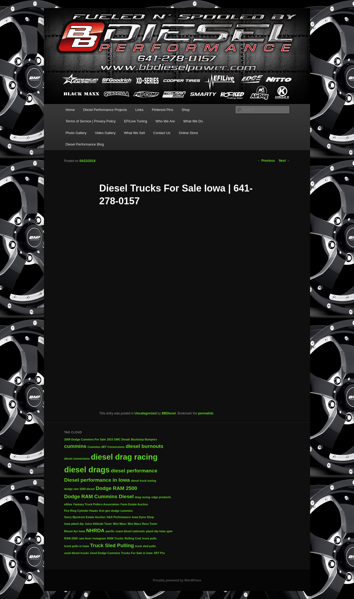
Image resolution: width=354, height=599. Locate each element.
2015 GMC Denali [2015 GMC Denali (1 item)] (118, 439)
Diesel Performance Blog (84, 144)
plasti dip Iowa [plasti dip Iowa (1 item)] (155, 531)
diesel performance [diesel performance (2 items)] (134, 470)
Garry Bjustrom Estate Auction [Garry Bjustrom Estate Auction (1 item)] (84, 517)
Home (70, 110)
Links (139, 110)
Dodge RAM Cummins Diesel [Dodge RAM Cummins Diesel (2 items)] (99, 496)
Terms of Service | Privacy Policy (90, 121)
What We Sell (134, 133)
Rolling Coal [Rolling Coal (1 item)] (133, 538)
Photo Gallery (76, 133)
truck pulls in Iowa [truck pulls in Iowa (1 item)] (76, 546)
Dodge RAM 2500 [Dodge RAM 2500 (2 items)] (116, 488)
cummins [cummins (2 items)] (75, 446)
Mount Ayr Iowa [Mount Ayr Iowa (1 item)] (74, 531)
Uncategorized (146, 413)
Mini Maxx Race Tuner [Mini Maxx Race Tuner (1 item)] (142, 523)
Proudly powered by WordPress (177, 580)
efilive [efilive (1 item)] (68, 504)
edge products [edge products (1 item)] (161, 497)
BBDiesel (169, 413)
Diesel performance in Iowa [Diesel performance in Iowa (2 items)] (97, 480)
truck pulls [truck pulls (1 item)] (149, 538)
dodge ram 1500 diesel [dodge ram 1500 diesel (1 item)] (79, 488)
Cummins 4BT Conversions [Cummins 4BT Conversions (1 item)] (106, 446)
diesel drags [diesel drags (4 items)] (87, 469)
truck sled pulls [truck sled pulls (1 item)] (145, 546)
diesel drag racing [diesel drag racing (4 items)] (124, 456)
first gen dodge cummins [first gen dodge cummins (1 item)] (116, 510)
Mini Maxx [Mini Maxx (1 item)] (120, 523)
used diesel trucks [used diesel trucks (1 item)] (76, 553)
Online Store (188, 133)
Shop (186, 110)
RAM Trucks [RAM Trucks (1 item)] (115, 538)
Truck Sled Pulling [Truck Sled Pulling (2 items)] (112, 545)
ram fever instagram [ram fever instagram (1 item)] (92, 538)
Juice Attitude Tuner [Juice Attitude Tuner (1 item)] (98, 523)
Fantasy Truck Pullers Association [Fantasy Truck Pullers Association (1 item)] (96, 504)
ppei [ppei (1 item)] (169, 531)
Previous (266, 161)
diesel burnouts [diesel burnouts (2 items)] (144, 446)
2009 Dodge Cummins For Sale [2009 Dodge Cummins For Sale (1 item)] (85, 439)
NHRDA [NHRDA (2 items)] (95, 530)
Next (284, 161)
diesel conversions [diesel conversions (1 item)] (77, 458)
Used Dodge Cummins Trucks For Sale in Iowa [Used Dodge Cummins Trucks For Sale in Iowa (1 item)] (121, 553)
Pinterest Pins (162, 110)
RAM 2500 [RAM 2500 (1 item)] (71, 538)
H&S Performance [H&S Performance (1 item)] (119, 517)
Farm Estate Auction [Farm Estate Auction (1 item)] (134, 504)
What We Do (193, 121)
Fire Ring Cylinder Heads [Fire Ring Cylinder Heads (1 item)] (81, 510)
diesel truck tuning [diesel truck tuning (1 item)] (143, 480)
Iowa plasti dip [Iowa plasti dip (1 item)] (74, 523)
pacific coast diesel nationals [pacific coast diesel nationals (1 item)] (125, 531)
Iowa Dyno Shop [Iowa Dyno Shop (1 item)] (143, 517)
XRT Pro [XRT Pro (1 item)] (159, 553)
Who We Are (165, 121)
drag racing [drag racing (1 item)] (142, 497)
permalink (205, 413)
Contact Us (161, 133)
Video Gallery (105, 133)
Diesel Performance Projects (105, 110)
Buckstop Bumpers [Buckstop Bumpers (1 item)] (144, 439)
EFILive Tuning (135, 121)
